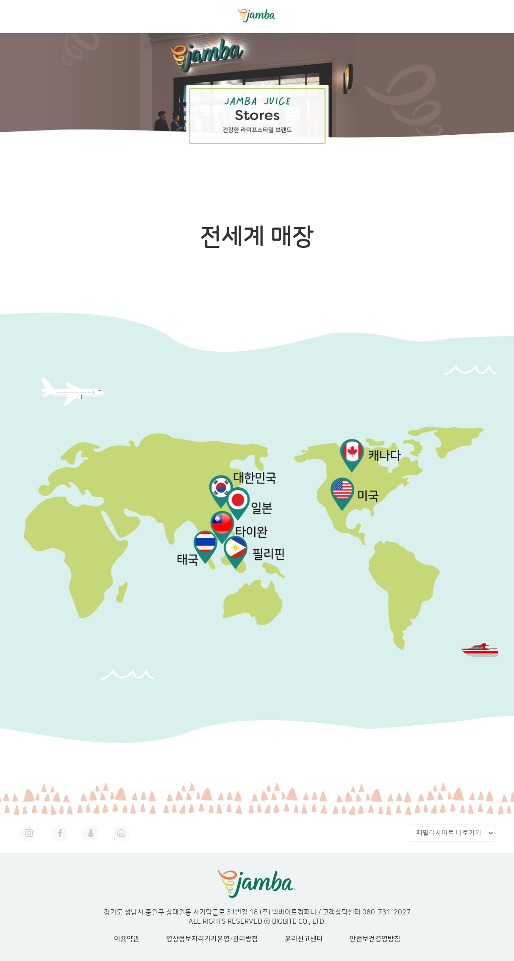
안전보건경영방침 (375, 939)
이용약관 (126, 939)
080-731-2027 (386, 912)
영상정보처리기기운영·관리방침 (212, 939)
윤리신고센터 (304, 939)
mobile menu (498, 15)
